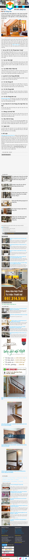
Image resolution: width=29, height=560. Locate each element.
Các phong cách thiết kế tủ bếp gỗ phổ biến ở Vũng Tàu (18, 520)
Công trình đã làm (5, 9)
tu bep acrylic (21, 481)
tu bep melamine (14, 481)
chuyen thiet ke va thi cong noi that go (9, 477)
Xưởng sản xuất (15, 9)
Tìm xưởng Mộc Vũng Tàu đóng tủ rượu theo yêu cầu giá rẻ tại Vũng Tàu (18, 506)
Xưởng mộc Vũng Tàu (18, 531)
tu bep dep (16, 479)
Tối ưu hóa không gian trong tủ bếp (16, 484)
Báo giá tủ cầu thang (5, 98)
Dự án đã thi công (5, 530)
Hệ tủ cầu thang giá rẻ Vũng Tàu (8, 135)
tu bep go (4, 479)
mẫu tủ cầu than (15, 44)
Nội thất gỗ (15, 6)
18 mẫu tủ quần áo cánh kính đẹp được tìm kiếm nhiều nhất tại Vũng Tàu (18, 321)
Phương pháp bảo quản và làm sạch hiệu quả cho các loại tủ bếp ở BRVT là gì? (18, 257)
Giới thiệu (3, 529)
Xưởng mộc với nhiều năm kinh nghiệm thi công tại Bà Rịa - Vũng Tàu (19, 218)
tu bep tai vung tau (10, 479)
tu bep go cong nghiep (6, 481)
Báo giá (2, 11)
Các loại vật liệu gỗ (18, 529)
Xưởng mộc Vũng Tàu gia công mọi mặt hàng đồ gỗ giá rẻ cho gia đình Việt (18, 309)
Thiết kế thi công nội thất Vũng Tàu (10, 6)
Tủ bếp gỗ (21, 6)
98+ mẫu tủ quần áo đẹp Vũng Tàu (9, 304)
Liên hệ (21, 9)
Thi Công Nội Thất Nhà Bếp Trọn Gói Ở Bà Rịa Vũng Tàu (18, 499)
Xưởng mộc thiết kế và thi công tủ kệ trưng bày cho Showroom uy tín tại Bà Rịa (18, 492)
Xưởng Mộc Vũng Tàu (18, 544)
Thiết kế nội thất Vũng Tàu (19, 533)
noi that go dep (19, 477)
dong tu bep (25, 477)
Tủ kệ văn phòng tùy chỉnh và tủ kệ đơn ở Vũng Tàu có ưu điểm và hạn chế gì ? (19, 194)
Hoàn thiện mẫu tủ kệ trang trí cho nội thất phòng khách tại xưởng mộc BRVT (17, 327)
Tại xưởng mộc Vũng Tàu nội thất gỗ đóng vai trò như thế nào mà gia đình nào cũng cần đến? (20, 178)
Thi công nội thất (5, 6)
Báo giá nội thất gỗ (18, 530)
